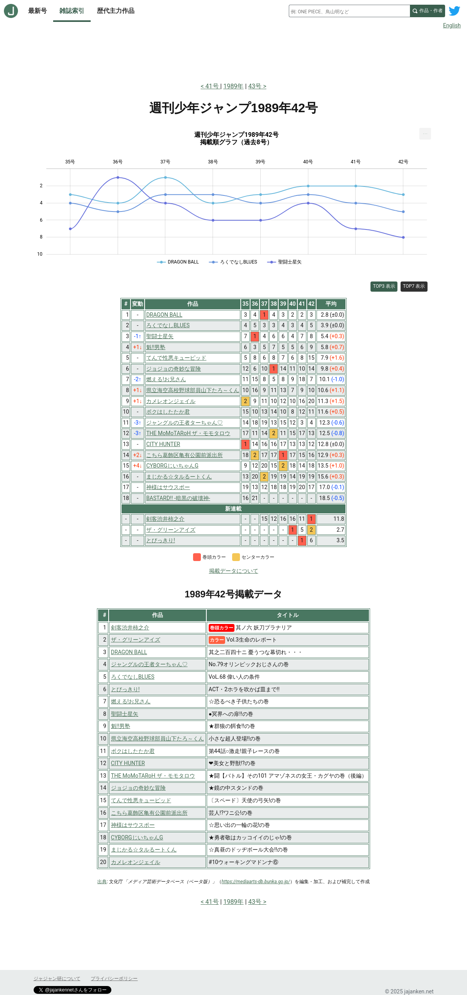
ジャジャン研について (57, 978)
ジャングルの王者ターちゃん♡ (149, 664)
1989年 (233, 86)
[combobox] (349, 11)
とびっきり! (125, 689)
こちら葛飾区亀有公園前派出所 (149, 813)
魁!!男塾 (120, 726)
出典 (102, 881)
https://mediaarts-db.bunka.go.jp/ (256, 881)
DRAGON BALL (129, 652)
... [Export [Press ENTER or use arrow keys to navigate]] (425, 132)
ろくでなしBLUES (132, 677)
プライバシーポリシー (114, 978)
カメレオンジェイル (135, 862)
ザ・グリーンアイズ (135, 639)
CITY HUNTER (128, 763)
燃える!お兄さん (131, 701)
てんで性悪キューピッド (141, 800)
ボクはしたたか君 (133, 751)
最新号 (37, 10)
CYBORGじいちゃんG (137, 837)
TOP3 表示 (384, 286)
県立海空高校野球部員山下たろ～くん (157, 738)
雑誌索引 (71, 10)
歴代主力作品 (115, 10)
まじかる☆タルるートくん (144, 849)
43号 (254, 86)
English (452, 25)
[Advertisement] (234, 54)
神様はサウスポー (133, 825)
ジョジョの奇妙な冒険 (138, 788)
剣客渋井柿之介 (130, 627)
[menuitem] (425, 134)
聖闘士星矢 (124, 714)
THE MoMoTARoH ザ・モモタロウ (153, 776)
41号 (213, 86)
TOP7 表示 (414, 286)
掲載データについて (233, 571)
